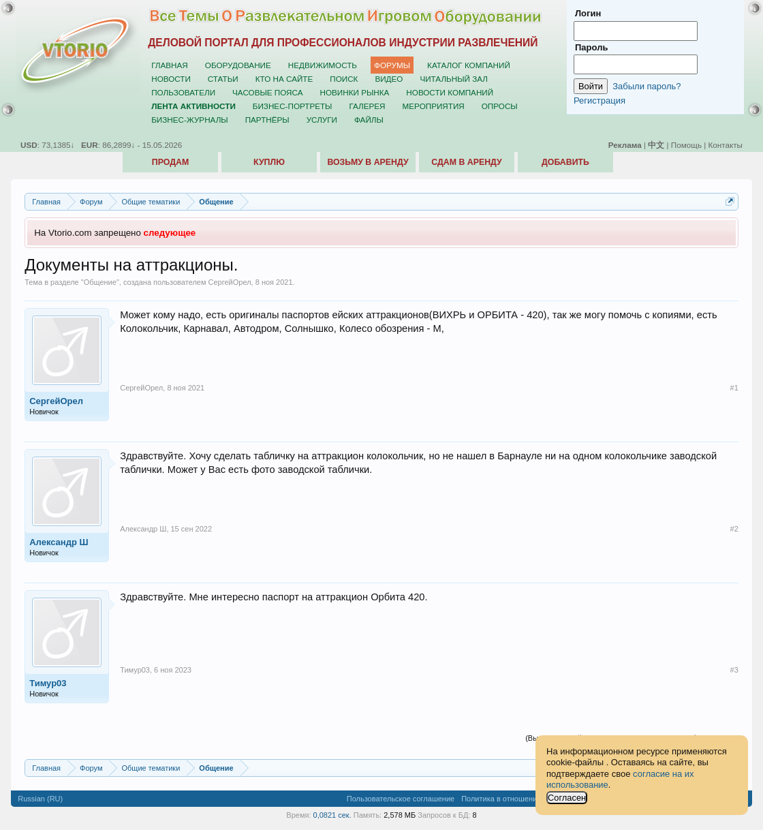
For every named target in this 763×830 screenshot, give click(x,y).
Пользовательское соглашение (400, 799)
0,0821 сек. (332, 815)
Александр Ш (58, 542)
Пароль (591, 47)
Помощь (686, 144)
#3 (734, 670)
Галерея (367, 106)
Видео (389, 78)
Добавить (565, 162)
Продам (170, 162)
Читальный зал (454, 78)
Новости (171, 78)
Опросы (500, 106)
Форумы (392, 65)
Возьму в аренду (367, 162)
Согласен (567, 798)
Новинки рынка (355, 92)
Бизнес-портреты (292, 106)
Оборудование (238, 65)
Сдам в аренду (466, 162)
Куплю (269, 162)
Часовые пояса (267, 92)
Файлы (369, 119)
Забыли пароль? (646, 86)
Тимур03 (47, 683)
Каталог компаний (468, 65)
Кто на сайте (284, 78)
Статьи (223, 78)
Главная (169, 65)
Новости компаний (449, 92)
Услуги (322, 119)
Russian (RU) (40, 799)
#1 (734, 388)
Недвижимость (322, 65)
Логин (588, 13)
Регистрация (599, 100)
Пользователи (183, 92)
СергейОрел (229, 282)
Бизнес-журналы (189, 119)
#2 (734, 529)
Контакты (725, 144)
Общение (100, 282)
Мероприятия (434, 106)
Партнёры (267, 119)
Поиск (344, 78)
